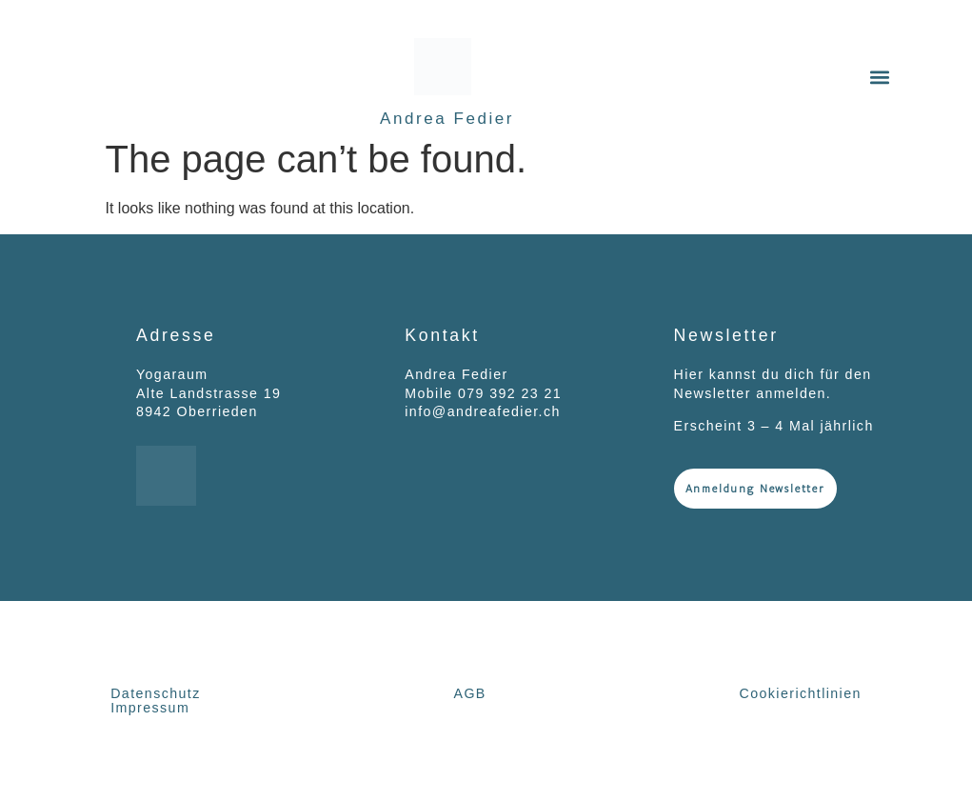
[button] (880, 77)
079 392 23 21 (510, 393)
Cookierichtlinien (801, 693)
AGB (470, 693)
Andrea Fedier (447, 119)
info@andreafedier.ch (483, 411)
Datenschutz (155, 693)
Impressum (149, 707)
